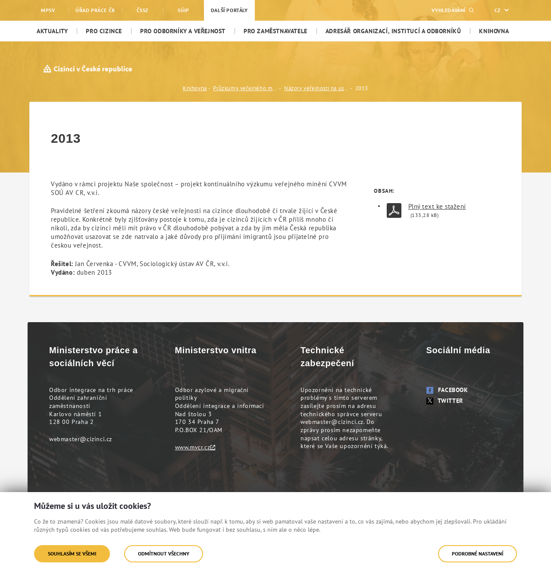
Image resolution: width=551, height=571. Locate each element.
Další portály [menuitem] (229, 10)
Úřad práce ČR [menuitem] (95, 10)
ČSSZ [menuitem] (142, 10)
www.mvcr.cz (192, 447)
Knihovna (195, 88)
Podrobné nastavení (477, 553)
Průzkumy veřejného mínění (245, 88)
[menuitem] (52, 31)
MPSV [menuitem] (48, 10)
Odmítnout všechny (163, 553)
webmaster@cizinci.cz (80, 439)
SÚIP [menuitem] (183, 10)
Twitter (444, 401)
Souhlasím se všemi (72, 553)
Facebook (447, 390)
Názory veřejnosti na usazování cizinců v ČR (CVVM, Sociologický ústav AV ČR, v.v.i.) (316, 88)
